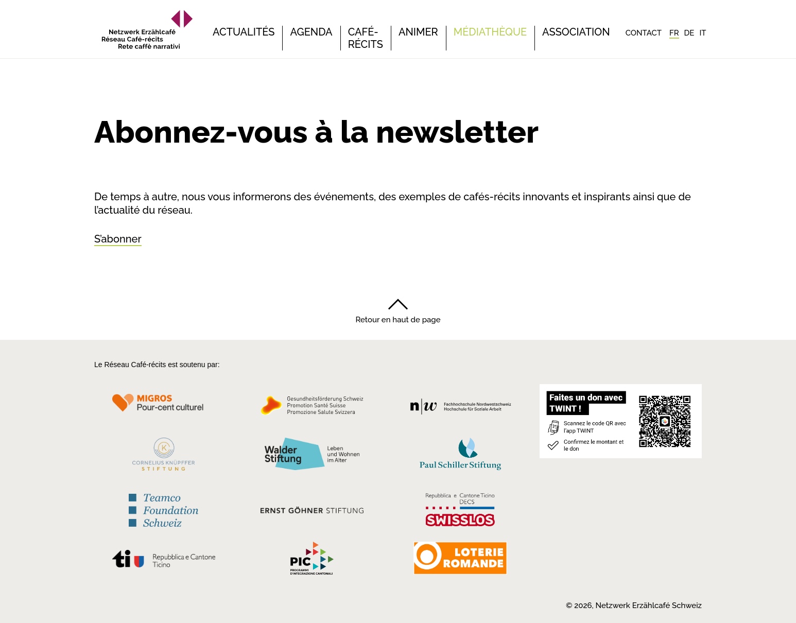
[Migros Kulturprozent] (163, 408)
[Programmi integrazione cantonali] (312, 561)
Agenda (311, 32)
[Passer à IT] (702, 33)
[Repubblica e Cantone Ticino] (163, 561)
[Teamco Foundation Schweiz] (163, 509)
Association (576, 32)
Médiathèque (490, 32)
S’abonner (118, 239)
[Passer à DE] (689, 33)
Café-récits (365, 38)
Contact (644, 33)
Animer (418, 32)
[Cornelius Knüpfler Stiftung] (163, 456)
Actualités (243, 32)
